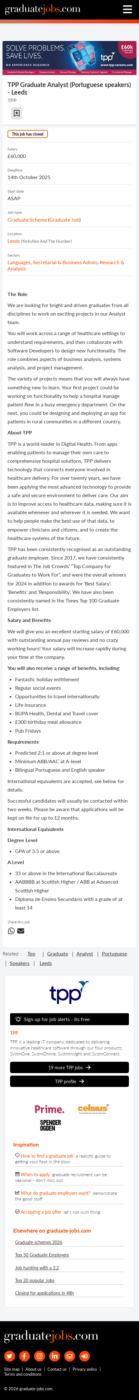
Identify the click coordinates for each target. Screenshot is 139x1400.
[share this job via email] (21, 932)
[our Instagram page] (39, 1356)
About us (33, 1369)
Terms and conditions (23, 1374)
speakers (20, 963)
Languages (19, 262)
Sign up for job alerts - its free (52, 1019)
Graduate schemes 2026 (38, 1242)
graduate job (64, 220)
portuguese (114, 953)
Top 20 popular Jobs (34, 1280)
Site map (11, 1369)
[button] (16, 113)
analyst (84, 953)
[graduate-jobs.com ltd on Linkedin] (54, 1356)
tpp (31, 953)
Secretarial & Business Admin (65, 262)
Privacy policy (85, 1369)
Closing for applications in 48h (44, 1293)
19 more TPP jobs (69, 1067)
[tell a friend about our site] (69, 1356)
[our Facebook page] (24, 1356)
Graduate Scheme (27, 220)
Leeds (14, 241)
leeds (46, 963)
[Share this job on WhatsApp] (11, 932)
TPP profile (69, 1081)
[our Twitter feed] (9, 1356)
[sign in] (84, 1356)
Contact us (57, 1369)
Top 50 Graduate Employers (42, 1255)
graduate (57, 953)
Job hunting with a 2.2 (37, 1267)
